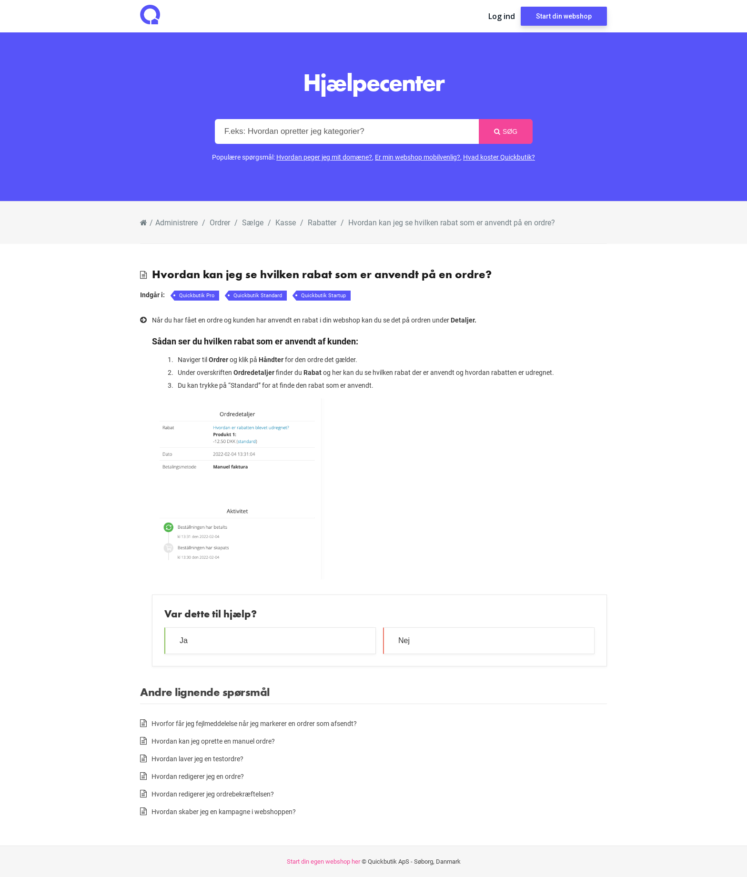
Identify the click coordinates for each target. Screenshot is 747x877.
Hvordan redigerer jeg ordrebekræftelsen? (212, 793)
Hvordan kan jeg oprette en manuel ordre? (213, 741)
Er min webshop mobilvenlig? (417, 156)
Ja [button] (184, 640)
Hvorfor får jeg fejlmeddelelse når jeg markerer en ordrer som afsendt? (254, 723)
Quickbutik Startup (323, 295)
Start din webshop (564, 16)
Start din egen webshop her (323, 861)
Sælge (252, 222)
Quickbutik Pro (196, 295)
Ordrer (220, 222)
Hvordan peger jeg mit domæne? (324, 156)
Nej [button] (404, 640)
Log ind (501, 16)
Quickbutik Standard (257, 295)
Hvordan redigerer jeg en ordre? (197, 776)
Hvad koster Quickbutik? (499, 156)
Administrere (176, 222)
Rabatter (322, 222)
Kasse (285, 222)
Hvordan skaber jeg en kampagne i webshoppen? (223, 811)
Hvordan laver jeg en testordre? (197, 758)
